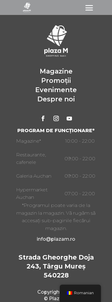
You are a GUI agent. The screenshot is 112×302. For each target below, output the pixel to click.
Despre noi (56, 99)
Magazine (56, 71)
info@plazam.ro (56, 239)
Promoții (56, 81)
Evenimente (56, 90)
